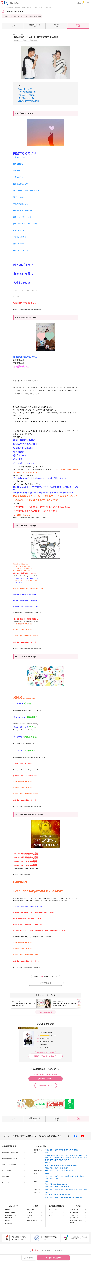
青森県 (51, 1150)
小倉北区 (64, 1194)
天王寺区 (64, 1184)
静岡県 (51, 1178)
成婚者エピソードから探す (13, 1164)
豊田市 (72, 1176)
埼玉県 (47, 1168)
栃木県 (61, 1168)
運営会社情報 (34, 1209)
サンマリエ (56, 1212)
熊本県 (56, 1197)
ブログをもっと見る (44, 1012)
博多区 (70, 1194)
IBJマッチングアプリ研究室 (78, 1221)
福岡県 (47, 1192)
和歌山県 (66, 1186)
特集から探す (13, 1176)
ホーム (3, 7)
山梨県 (47, 1170)
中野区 (67, 1157)
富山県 (61, 1170)
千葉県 (51, 1168)
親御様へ (13, 1220)
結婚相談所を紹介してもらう (13, 1158)
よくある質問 (13, 1223)
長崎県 (51, 1197)
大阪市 (47, 1184)
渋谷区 (62, 1157)
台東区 (71, 1155)
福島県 (76, 1150)
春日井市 (57, 1176)
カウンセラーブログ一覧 (35, 7)
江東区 (80, 1155)
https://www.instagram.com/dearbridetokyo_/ (25, 723)
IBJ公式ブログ (13, 1217)
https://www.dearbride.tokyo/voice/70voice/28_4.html (29, 518)
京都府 (51, 1186)
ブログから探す (13, 1182)
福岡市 (59, 1194)
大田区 (51, 1157)
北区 (81, 1157)
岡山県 (56, 1189)
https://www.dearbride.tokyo (21, 874)
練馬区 (51, 1160)
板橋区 (47, 1160)
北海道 (47, 1150)
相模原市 (58, 1165)
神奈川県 (47, 1162)
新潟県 (51, 1170)
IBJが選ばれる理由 (13, 1212)
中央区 (53, 1155)
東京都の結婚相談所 (10, 7)
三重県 (56, 1178)
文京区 (66, 1155)
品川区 (85, 1155)
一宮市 (47, 1176)
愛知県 (47, 1173)
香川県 (76, 1189)
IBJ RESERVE (78, 1212)
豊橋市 (77, 1176)
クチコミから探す (13, 1170)
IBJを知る (13, 1209)
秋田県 (66, 1150)
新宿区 (61, 1155)
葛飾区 (61, 1160)
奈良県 (61, 1186)
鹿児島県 (71, 1197)
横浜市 (75, 1165)
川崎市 (53, 1165)
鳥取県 (47, 1189)
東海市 (67, 1176)
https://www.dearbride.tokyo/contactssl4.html (27, 309)
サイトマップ (78, 1209)
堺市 (51, 1184)
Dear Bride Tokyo (25, 7)
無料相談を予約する (55, 1258)
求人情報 (34, 1215)
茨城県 (56, 1168)
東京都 (47, 1152)
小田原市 (47, 1165)
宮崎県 (66, 1197)
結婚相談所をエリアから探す (13, 1152)
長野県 (56, 1170)
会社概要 (34, 1212)
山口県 (66, 1189)
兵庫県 (47, 1186)
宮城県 (61, 1150)
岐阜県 (47, 1178)
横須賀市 (69, 1165)
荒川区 (85, 1157)
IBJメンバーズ (56, 1209)
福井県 (71, 1170)
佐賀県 (47, 1197)
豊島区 (77, 1157)
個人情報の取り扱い (34, 1220)
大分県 (61, 1197)
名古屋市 (82, 1176)
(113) (56, 25)
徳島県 (71, 1189)
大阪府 (47, 1181)
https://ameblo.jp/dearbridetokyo (23, 730)
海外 (81, 1197)
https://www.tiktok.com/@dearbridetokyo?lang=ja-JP (29, 757)
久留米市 (53, 1194)
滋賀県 (56, 1186)
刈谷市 (62, 1176)
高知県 (85, 1189)
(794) (78, 25)
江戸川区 (66, 1160)
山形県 (71, 1150)
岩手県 (56, 1150)
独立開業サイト (78, 1217)
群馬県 (66, 1168)
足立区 (56, 1160)
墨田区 (76, 1155)
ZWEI (56, 1215)
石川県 (66, 1170)
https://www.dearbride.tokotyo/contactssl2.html (27, 967)
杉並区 (72, 1157)
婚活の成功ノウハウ (13, 1215)
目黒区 (47, 1157)
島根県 (51, 1189)
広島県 (61, 1189)
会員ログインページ (78, 1215)
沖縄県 (77, 1197)
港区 (57, 1155)
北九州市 (47, 1194)
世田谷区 (57, 1157)
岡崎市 (51, 1176)
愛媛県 (80, 1189)
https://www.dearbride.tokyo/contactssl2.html (27, 648)
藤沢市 (64, 1165)
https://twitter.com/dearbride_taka (23, 743)
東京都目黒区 (17, 7)
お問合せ (34, 1217)
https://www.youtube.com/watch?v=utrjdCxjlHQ (27, 710)
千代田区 (47, 1155)
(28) (34, 25)
